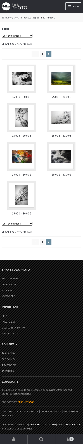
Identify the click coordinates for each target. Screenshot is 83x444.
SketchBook (31, 411)
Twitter (9, 370)
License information (13, 327)
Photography (10, 278)
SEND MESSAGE (26, 402)
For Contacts (10, 333)
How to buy (8, 321)
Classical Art (10, 284)
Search (41, 439)
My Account (14, 439)
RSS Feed (10, 353)
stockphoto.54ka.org (42, 424)
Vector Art (8, 296)
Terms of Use (72, 424)
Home (8, 17)
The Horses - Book (51, 411)
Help (4, 316)
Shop (16, 17)
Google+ (10, 359)
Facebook (10, 365)
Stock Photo (9, 290)
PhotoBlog (15, 411)
